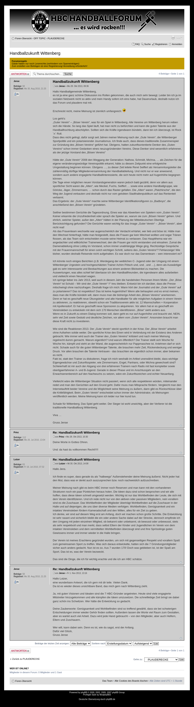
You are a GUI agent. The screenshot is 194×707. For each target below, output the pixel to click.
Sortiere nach (112, 643)
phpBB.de (110, 699)
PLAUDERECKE (56, 38)
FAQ (137, 44)
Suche (147, 44)
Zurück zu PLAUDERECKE (26, 659)
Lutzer (62, 463)
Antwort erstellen (20, 74)
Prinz (61, 437)
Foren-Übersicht (23, 38)
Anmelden (177, 44)
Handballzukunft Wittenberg (35, 53)
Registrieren (161, 44)
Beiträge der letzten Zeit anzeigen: (63, 643)
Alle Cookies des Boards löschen (131, 681)
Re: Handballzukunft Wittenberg (76, 432)
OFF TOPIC (40, 38)
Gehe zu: (138, 659)
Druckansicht (173, 37)
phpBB (84, 692)
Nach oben (181, 426)
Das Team (107, 681)
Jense (62, 86)
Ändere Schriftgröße (179, 37)
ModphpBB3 (105, 695)
